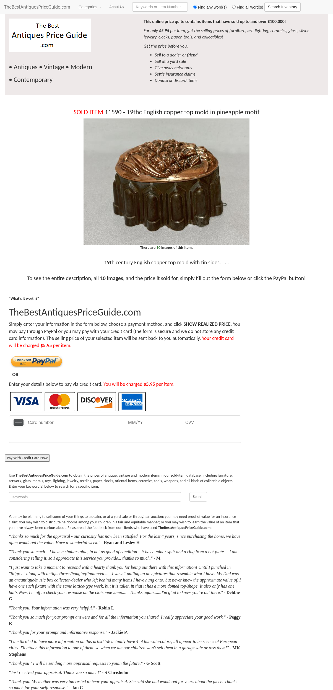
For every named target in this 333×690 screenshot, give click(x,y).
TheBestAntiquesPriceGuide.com (37, 7)
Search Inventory (282, 7)
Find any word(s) (208, 7)
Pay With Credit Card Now (27, 444)
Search (198, 483)
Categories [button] (90, 7)
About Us (117, 6)
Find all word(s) (245, 7)
